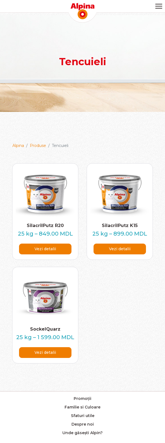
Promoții (82, 398)
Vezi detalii (45, 248)
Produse (38, 145)
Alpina (18, 145)
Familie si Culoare (82, 407)
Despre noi (82, 424)
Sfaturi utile (82, 415)
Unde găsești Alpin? (82, 432)
